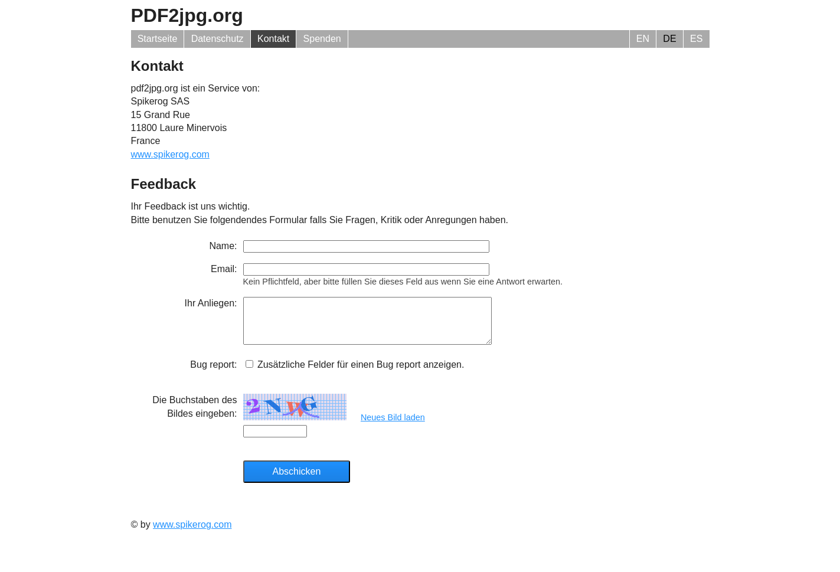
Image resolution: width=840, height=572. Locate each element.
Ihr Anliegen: (211, 303)
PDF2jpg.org (187, 15)
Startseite (158, 39)
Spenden (322, 39)
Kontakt (273, 39)
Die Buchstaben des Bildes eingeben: (194, 415)
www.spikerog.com (170, 154)
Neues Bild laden (393, 426)
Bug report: (213, 373)
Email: (224, 269)
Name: (223, 246)
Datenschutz (217, 39)
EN (642, 39)
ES (696, 39)
